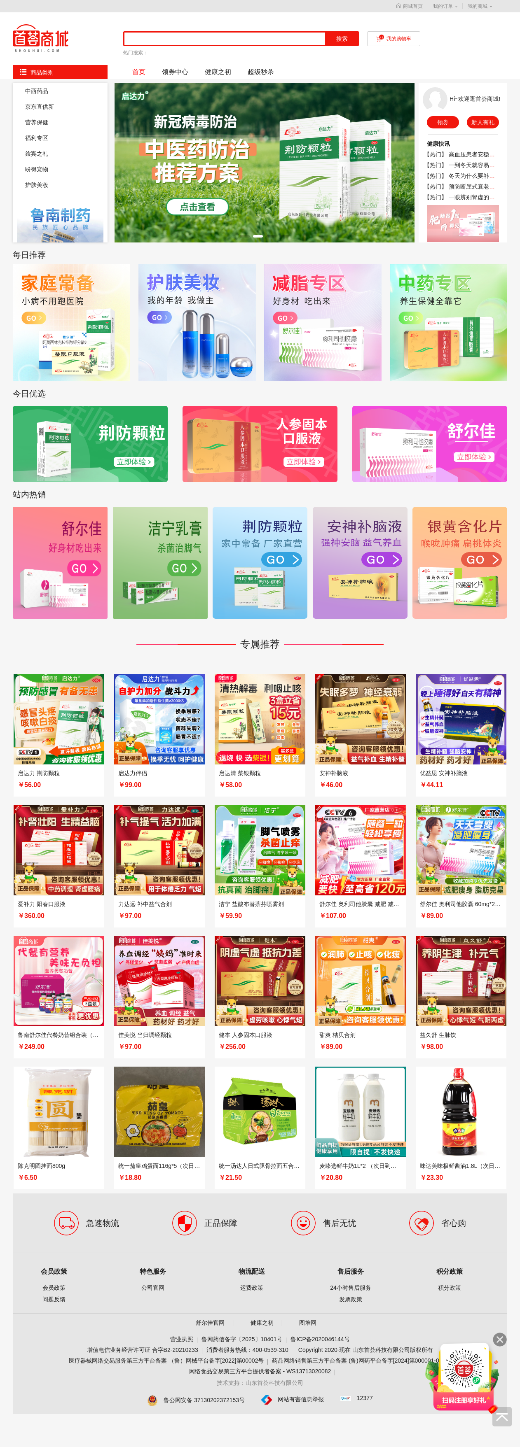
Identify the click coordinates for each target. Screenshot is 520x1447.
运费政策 (251, 925)
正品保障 (220, 860)
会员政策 (54, 909)
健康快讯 (438, 143)
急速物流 (102, 860)
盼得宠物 (36, 169)
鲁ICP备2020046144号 (319, 977)
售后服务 (350, 909)
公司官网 (152, 925)
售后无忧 (339, 860)
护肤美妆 (36, 185)
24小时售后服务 (350, 925)
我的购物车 (393, 39)
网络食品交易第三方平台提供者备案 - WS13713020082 (260, 1009)
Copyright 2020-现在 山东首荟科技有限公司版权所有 (365, 987)
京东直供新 (39, 106)
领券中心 (175, 71)
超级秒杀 (261, 71)
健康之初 (218, 71)
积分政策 (449, 909)
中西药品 (36, 91)
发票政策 (350, 937)
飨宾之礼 (36, 153)
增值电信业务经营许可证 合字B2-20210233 (142, 987)
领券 (443, 122)
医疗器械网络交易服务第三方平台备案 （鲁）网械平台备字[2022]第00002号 (166, 998)
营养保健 (36, 122)
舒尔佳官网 (210, 960)
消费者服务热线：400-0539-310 (248, 987)
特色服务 (153, 909)
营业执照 (181, 977)
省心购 (453, 860)
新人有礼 (482, 122)
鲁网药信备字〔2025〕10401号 (241, 977)
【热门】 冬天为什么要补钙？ (462, 175)
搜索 (342, 38)
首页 (138, 71)
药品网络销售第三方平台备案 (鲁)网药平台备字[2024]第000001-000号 (361, 998)
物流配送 (252, 909)
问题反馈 (54, 937)
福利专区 (36, 138)
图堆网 (307, 960)
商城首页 (409, 6)
